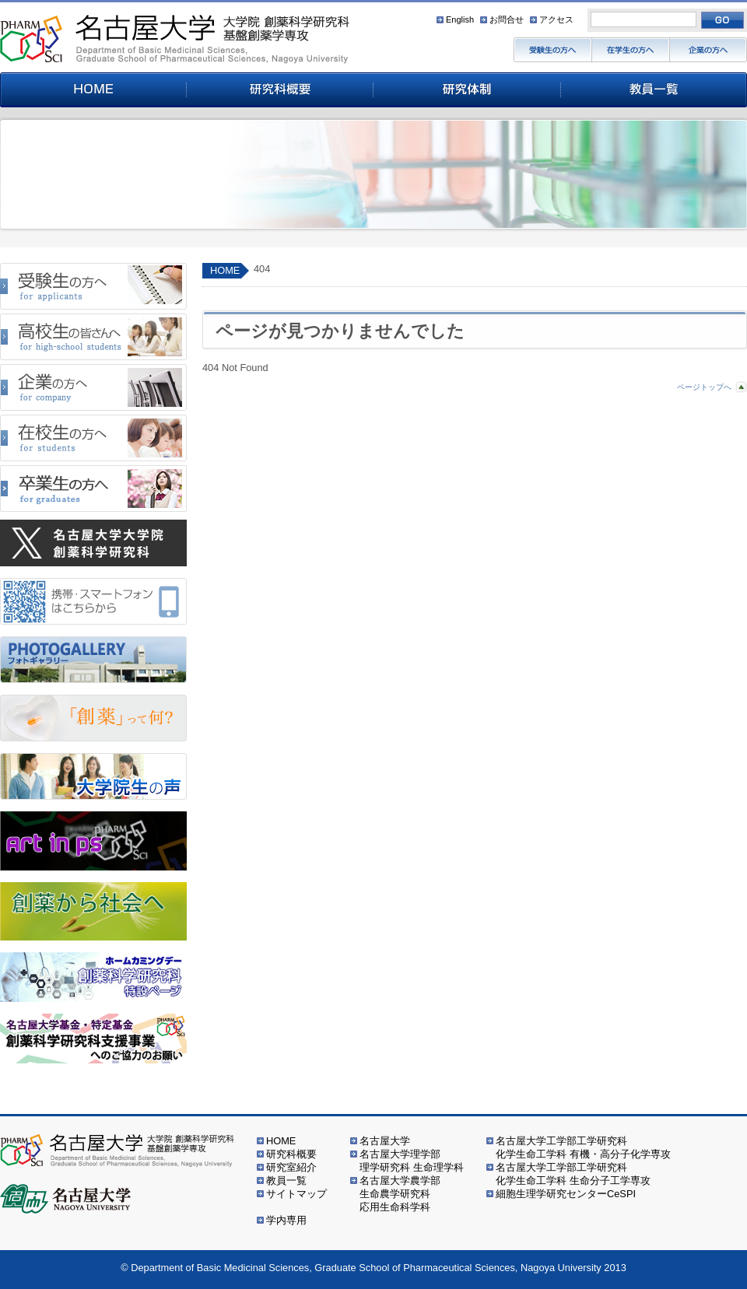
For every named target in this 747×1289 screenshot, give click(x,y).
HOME (225, 270)
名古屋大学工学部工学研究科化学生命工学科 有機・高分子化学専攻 (583, 1147)
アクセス (556, 19)
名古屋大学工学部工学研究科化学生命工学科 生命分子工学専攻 (573, 1173)
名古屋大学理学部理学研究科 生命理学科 (411, 1160)
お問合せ (506, 19)
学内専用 (286, 1220)
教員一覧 (286, 1180)
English (460, 19)
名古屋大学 (384, 1141)
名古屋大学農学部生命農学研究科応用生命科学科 (399, 1194)
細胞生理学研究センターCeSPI (566, 1194)
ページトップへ (704, 387)
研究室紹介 (291, 1167)
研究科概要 (291, 1154)
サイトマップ (296, 1194)
